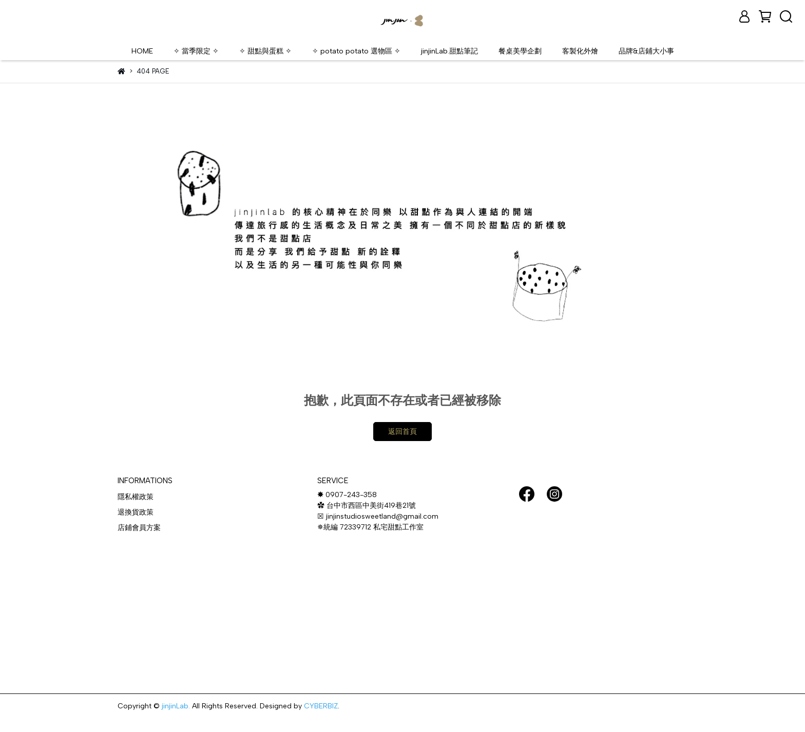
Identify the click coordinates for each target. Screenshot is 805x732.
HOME (142, 51)
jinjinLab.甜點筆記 (449, 51)
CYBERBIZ (321, 706)
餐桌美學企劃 (520, 51)
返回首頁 (402, 431)
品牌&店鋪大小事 (646, 51)
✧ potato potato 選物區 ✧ (356, 51)
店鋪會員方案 (139, 527)
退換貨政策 (136, 512)
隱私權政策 (136, 496)
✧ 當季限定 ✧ (196, 51)
